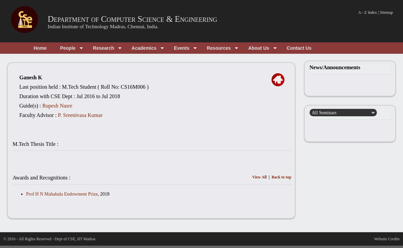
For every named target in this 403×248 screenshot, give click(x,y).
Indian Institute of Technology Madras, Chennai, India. (103, 26)
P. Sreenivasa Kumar (80, 115)
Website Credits (387, 239)
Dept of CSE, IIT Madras (75, 239)
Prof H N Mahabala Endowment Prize (62, 194)
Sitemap (386, 12)
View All (259, 177)
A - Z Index (367, 12)
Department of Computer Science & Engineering (132, 19)
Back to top (282, 177)
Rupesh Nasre (57, 106)
